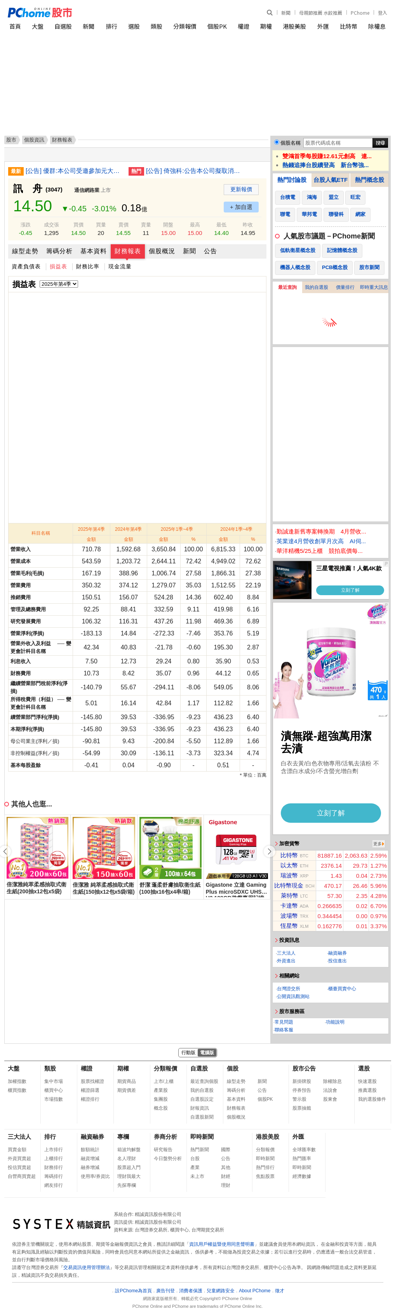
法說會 (330, 1090)
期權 (266, 26)
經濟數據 (301, 1176)
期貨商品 (126, 1081)
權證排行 (90, 1099)
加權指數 (17, 1081)
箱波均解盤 (129, 1149)
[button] (269, 851)
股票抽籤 (301, 1108)
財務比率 (87, 266)
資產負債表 (26, 266)
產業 (195, 1167)
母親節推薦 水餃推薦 (320, 12)
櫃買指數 (17, 1090)
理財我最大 (129, 1176)
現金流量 (120, 266)
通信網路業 (86, 190)
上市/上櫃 (164, 1081)
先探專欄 (126, 1185)
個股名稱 (290, 143)
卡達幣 (289, 905)
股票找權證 (92, 1081)
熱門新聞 (199, 1149)
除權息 (377, 26)
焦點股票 (265, 1176)
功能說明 (335, 1022)
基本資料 (93, 251)
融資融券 (337, 953)
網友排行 (53, 1185)
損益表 (58, 266)
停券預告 (301, 1090)
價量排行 (345, 287)
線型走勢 (25, 251)
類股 (156, 26)
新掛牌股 (301, 1081)
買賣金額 (17, 1149)
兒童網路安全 (221, 1290)
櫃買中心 (53, 1090)
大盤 (38, 26)
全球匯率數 (304, 1149)
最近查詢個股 (204, 1081)
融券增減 (90, 1167)
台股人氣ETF (330, 179)
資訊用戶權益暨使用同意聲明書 (221, 1244)
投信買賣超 (19, 1167)
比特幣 (348, 26)
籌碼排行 (53, 1176)
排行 (111, 26)
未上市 (197, 1176)
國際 (225, 1149)
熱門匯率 (301, 1158)
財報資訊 (199, 1108)
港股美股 (294, 26)
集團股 (161, 1099)
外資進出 (286, 960)
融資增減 (90, 1158)
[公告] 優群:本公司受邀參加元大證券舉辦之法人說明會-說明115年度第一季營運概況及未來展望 (74, 170)
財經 (225, 1176)
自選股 (63, 26)
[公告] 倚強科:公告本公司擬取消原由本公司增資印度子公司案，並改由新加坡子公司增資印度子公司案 (194, 170)
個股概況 (162, 251)
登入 (382, 12)
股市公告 (304, 1068)
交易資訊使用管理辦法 (86, 1267)
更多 (377, 843)
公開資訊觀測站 (293, 996)
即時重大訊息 (374, 287)
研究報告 (163, 1149)
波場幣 (289, 915)
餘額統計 (90, 1149)
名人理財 (126, 1158)
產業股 (161, 1090)
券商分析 (165, 1136)
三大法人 (286, 953)
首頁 (15, 26)
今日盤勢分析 (168, 1158)
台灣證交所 (288, 988)
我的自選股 (316, 287)
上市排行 (53, 1149)
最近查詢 (287, 287)
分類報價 (185, 26)
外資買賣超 (19, 1158)
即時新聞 (202, 1136)
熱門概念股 (369, 179)
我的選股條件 (372, 1099)
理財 (225, 1185)
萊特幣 (289, 895)
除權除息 (332, 1081)
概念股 (161, 1108)
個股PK (217, 26)
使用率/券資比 (95, 1176)
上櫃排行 (53, 1158)
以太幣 (289, 865)
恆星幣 (289, 925)
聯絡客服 (284, 1030)
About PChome (254, 1290)
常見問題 (284, 1022)
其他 (225, 1167)
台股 (195, 1158)
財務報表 (128, 251)
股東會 (330, 1099)
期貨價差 (126, 1090)
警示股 (299, 1099)
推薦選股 (367, 1090)
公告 (210, 251)
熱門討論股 (291, 179)
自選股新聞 (202, 1117)
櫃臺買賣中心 (342, 988)
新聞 (286, 12)
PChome (360, 12)
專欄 (123, 1136)
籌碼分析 (59, 251)
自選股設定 (202, 1099)
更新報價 (241, 189)
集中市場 (53, 1081)
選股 (134, 26)
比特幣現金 (288, 885)
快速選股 (367, 1081)
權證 (243, 26)
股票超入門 (129, 1167)
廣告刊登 (165, 1290)
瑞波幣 (289, 875)
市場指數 (53, 1099)
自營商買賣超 (22, 1176)
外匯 (323, 26)
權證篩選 (90, 1090)
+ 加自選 (241, 207)
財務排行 (53, 1167)
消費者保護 (190, 1290)
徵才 (279, 1290)
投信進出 (337, 960)
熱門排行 (265, 1167)
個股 (232, 1068)
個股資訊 (34, 140)
